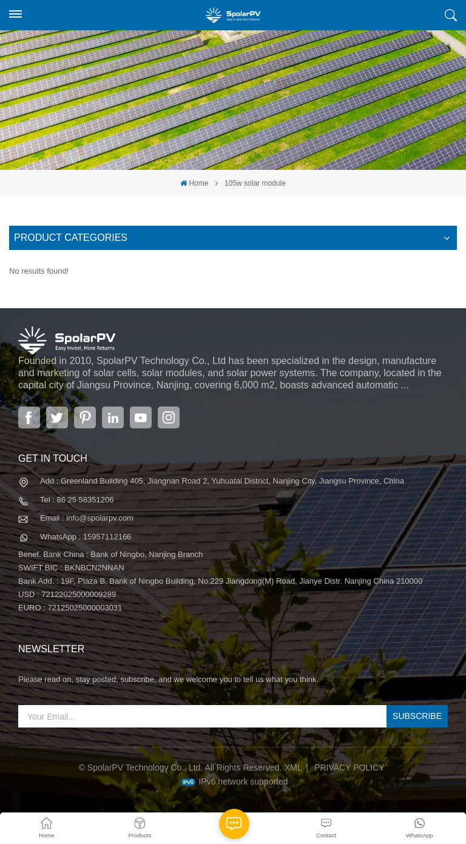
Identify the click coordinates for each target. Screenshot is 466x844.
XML (293, 767)
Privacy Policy (349, 767)
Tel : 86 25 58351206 (76, 499)
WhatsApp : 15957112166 (85, 536)
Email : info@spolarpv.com (86, 517)
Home (194, 183)
